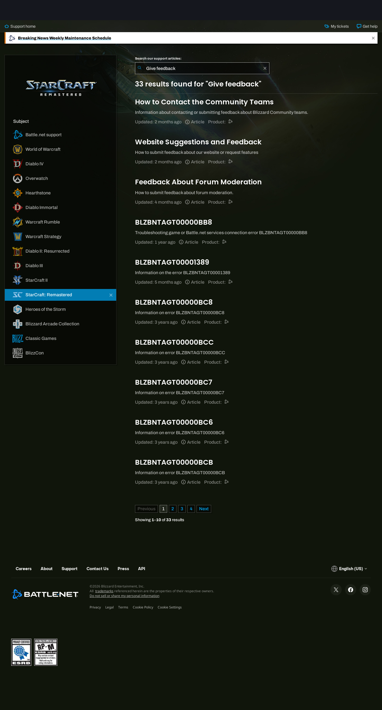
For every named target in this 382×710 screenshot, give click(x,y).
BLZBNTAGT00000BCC (174, 342)
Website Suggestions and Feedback (198, 142)
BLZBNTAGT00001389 (172, 262)
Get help (367, 26)
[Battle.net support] (231, 121)
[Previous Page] (146, 509)
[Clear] (264, 68)
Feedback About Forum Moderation (198, 182)
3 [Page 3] (182, 508)
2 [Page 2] (172, 508)
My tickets (337, 26)
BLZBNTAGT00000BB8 (173, 222)
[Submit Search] (139, 68)
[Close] (373, 38)
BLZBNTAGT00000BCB (174, 462)
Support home (20, 26)
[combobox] (202, 68)
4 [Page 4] (191, 508)
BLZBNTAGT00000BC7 (173, 382)
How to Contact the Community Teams (204, 102)
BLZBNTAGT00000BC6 (174, 422)
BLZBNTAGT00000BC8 (174, 302)
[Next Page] (204, 509)
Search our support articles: (158, 58)
